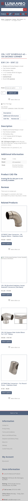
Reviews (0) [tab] (15, 119)
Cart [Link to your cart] (24, 14)
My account (5, 448)
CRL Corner (20, 19)
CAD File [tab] (6, 119)
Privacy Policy (6, 415)
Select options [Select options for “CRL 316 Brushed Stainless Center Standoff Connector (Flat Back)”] (6, 288)
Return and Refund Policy (9, 422)
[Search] (25, 9)
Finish (3, 88)
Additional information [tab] (11, 116)
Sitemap (4, 432)
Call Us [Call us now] (11, 14)
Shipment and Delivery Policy (10, 425)
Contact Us (5, 412)
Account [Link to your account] (18, 14)
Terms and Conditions (8, 419)
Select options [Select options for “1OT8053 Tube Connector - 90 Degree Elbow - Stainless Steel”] (6, 240)
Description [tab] (7, 113)
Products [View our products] (5, 14)
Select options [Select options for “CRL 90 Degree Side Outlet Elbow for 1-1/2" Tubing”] (6, 332)
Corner (14, 19)
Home (2, 19)
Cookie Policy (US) (7, 435)
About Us (4, 429)
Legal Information (8, 493)
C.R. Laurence (16, 162)
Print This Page (7, 104)
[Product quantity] (3, 92)
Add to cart (12, 93)
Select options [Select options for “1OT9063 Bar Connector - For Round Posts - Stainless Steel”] (6, 379)
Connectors (8, 19)
